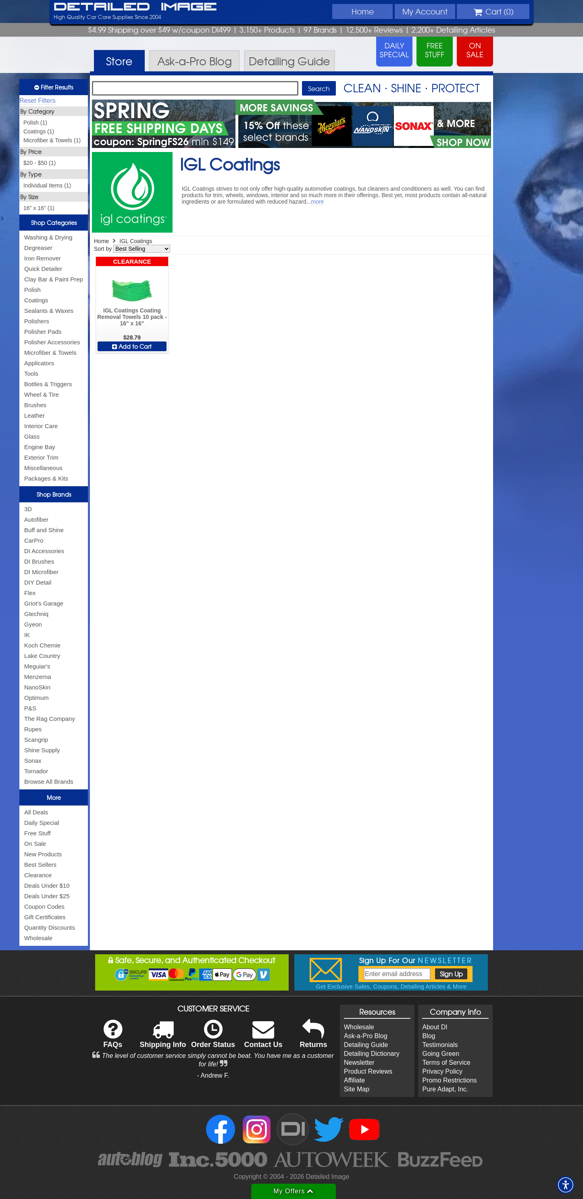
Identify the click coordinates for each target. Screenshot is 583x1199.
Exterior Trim (41, 457)
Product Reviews (368, 1071)
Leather (34, 415)
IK (27, 634)
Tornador (36, 771)
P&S (30, 708)
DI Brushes (39, 561)
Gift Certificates (45, 917)
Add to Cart (132, 346)
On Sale (35, 843)
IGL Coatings (135, 241)
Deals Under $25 (47, 896)
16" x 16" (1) (38, 208)
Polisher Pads (43, 331)
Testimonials (440, 1044)
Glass (32, 436)
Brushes (35, 405)
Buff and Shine (44, 530)
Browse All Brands (48, 781)
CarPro (34, 540)
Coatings (36, 300)
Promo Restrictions (449, 1080)
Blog (428, 1035)
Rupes (33, 729)
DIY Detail (37, 582)
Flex (29, 592)
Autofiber (36, 519)
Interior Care (41, 426)
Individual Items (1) (47, 185)
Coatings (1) (38, 131)
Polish (32, 289)
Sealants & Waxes (48, 310)
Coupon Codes (44, 906)
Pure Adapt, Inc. (445, 1089)
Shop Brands (54, 494)
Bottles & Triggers (48, 384)
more (317, 201)
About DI (434, 1027)
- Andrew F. (213, 1075)
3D (28, 509)
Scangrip (36, 739)
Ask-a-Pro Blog (365, 1035)
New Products (43, 854)
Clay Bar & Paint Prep (53, 279)
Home (363, 11)
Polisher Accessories (52, 342)
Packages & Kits (46, 478)
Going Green (440, 1053)
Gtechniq (36, 613)
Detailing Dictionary (372, 1053)
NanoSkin (37, 687)
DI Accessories (44, 550)
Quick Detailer (43, 268)
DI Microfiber (41, 571)
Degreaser (38, 247)
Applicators (39, 363)
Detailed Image (135, 7)
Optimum (36, 697)
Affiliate (354, 1080)
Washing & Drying (48, 237)
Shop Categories (54, 223)
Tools (31, 373)
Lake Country (42, 655)
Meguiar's (37, 666)
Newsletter (359, 1062)
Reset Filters (37, 100)
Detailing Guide (366, 1044)
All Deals (36, 812)
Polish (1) (35, 122)
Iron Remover (42, 258)
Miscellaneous (43, 467)
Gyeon (33, 624)
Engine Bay (39, 446)
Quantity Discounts (49, 927)
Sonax (33, 760)
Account (425, 11)
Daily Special (41, 822)
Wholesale (38, 938)
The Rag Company (49, 718)
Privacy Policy (442, 1071)
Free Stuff (37, 833)
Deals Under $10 (47, 885)
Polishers (36, 321)
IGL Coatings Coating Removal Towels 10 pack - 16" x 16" (132, 317)
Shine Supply (42, 750)
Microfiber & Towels (50, 352)
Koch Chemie (42, 645)
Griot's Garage (43, 603)
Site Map (356, 1089)
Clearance (38, 875)
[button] (566, 1185)
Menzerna (37, 676)
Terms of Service (446, 1062)
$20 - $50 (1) (39, 163)
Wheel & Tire (41, 394)
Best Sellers (40, 864)
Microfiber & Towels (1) (52, 140)
